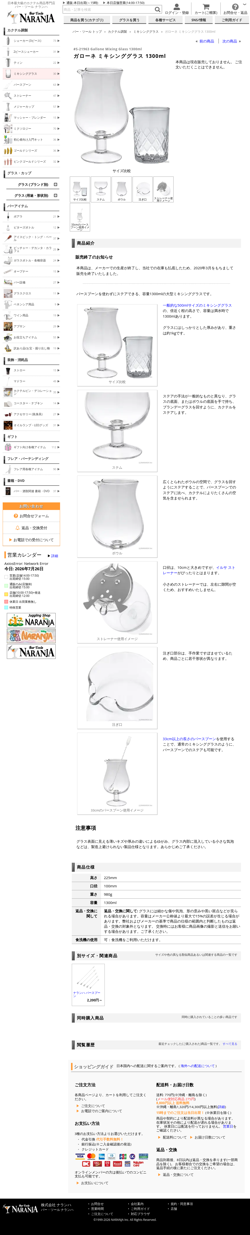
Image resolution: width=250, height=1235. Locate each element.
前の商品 (207, 41)
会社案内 (137, 1203)
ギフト (12, 437)
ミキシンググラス (146, 31)
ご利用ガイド (140, 1208)
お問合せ (97, 1203)
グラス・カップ (19, 173)
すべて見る (230, 1044)
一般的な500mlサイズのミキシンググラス (197, 305)
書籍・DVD (16, 480)
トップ (87, 31)
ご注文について (93, 1106)
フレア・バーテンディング (27, 459)
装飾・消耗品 (17, 360)
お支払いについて (94, 1183)
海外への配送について (198, 1066)
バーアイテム (17, 206)
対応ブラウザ (140, 1213)
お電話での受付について (31, 539)
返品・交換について (178, 1175)
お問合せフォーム (31, 515)
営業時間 (97, 1208)
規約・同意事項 (182, 1203)
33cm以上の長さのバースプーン (189, 738)
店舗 (174, 1208)
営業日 (228, 1126)
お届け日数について (210, 1137)
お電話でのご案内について (101, 1111)
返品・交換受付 (31, 527)
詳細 (54, 556)
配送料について (175, 1137)
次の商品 (230, 41)
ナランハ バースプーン (86, 994)
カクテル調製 (17, 30)
